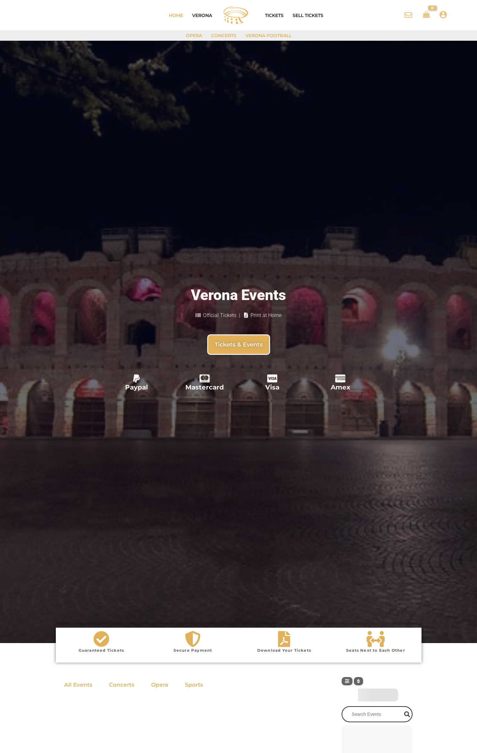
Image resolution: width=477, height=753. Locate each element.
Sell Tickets (308, 15)
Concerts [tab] (121, 685)
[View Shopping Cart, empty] (426, 15)
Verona (202, 15)
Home (176, 15)
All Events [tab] (78, 685)
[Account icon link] (443, 15)
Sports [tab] (194, 685)
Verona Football (268, 35)
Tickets (274, 15)
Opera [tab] (159, 685)
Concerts (223, 35)
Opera (194, 35)
